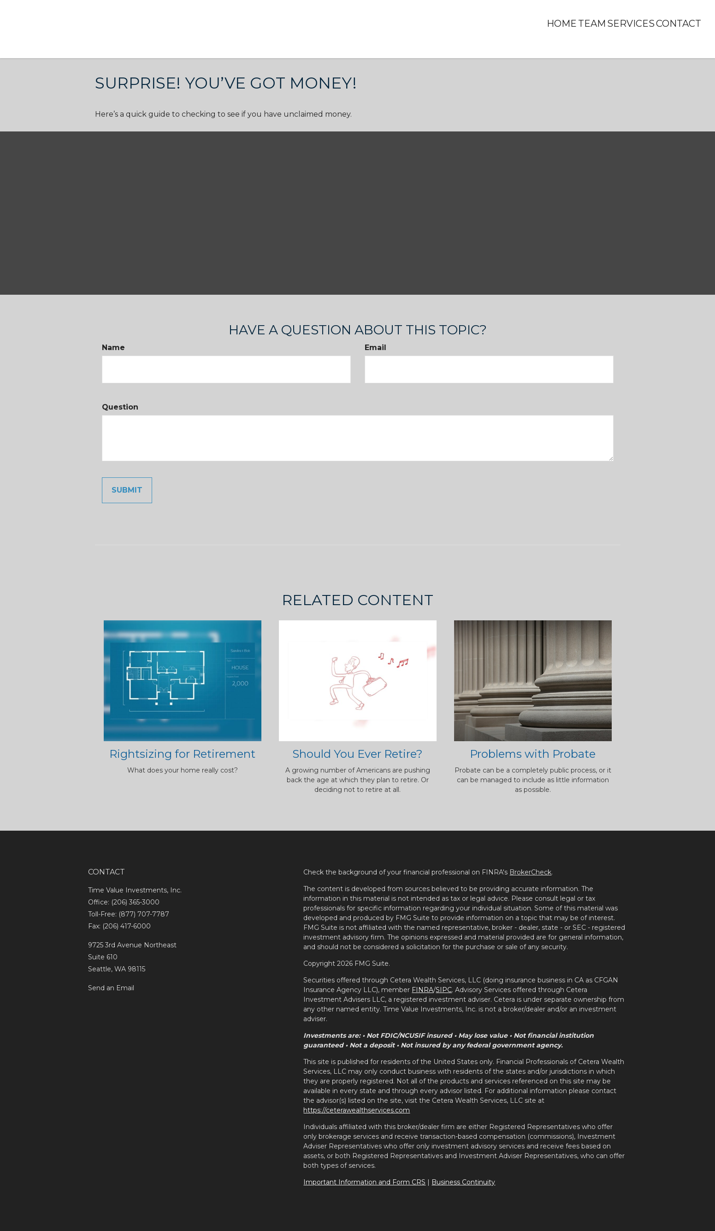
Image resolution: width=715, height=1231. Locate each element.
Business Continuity (463, 1182)
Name (113, 347)
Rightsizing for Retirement (182, 754)
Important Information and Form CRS (364, 1182)
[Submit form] (127, 490)
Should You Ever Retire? (357, 754)
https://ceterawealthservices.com (356, 1110)
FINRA (422, 990)
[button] (567, 23)
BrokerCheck (530, 872)
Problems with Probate (533, 754)
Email (375, 347)
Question (120, 407)
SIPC (444, 990)
